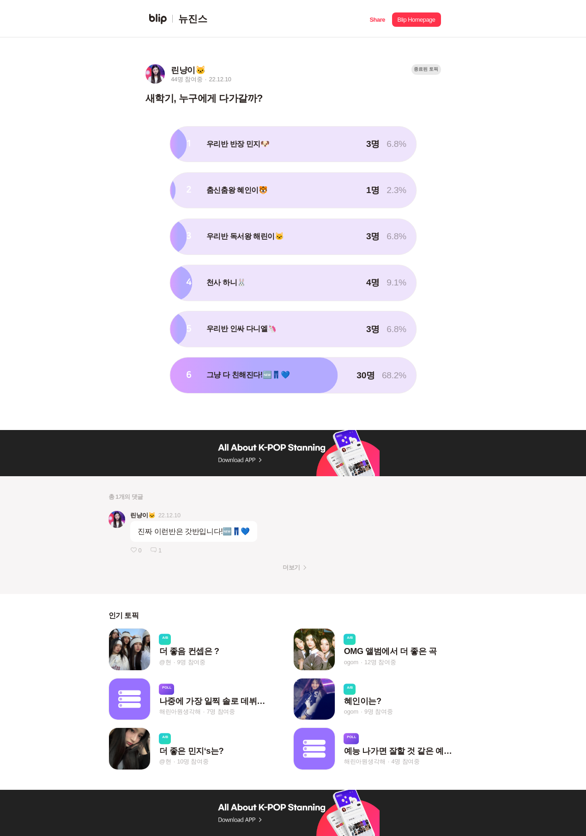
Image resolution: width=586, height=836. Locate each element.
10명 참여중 (192, 761)
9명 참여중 (191, 662)
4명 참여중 (405, 761)
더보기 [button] (291, 567)
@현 (165, 662)
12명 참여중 (380, 662)
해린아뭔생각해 (180, 711)
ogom (351, 662)
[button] (377, 18)
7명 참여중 (220, 711)
